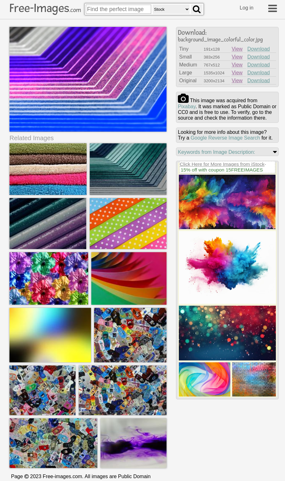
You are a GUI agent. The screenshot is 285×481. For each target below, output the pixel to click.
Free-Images (45, 8)
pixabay (187, 106)
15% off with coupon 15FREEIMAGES (222, 169)
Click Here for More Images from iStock (222, 164)
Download (258, 49)
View (237, 49)
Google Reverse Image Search (225, 138)
